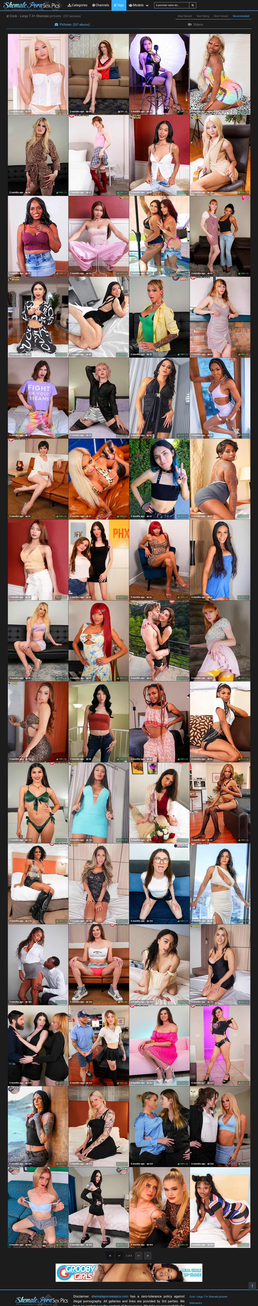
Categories (77, 5)
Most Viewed (221, 16)
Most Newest (185, 16)
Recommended (241, 16)
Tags (119, 5)
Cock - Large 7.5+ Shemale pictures (208, 1296)
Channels (100, 5)
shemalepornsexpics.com (109, 1296)
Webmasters (195, 1303)
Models (136, 5)
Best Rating (203, 16)
